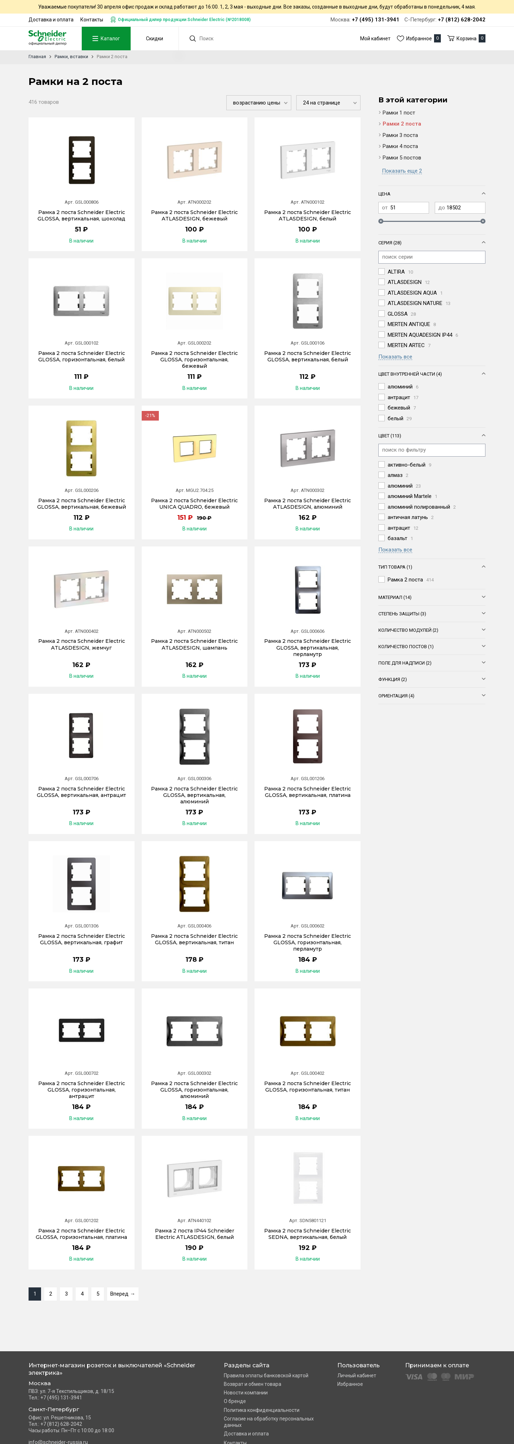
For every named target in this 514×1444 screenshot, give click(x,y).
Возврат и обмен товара (252, 1384)
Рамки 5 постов (402, 157)
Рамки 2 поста (402, 124)
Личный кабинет (356, 1375)
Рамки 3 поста (400, 135)
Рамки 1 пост (399, 113)
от (385, 207)
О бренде (235, 1401)
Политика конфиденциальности (261, 1410)
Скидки (154, 38)
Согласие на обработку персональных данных (269, 1422)
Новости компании (246, 1392)
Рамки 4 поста (400, 146)
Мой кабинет (375, 38)
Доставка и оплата (51, 19)
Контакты (91, 19)
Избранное (350, 1384)
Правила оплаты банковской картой (266, 1375)
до (441, 207)
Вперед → (122, 1294)
